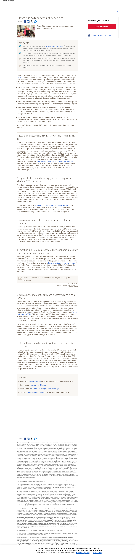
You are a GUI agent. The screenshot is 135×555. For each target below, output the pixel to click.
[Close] (131, 550)
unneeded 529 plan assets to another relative (51, 205)
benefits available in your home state (61, 263)
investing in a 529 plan (38, 385)
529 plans (20, 78)
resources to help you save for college (45, 389)
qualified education (55, 46)
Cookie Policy (97, 553)
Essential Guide (35, 381)
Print (117, 11)
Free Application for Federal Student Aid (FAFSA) (55, 161)
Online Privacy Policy (82, 553)
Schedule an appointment (101, 35)
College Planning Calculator (36, 392)
